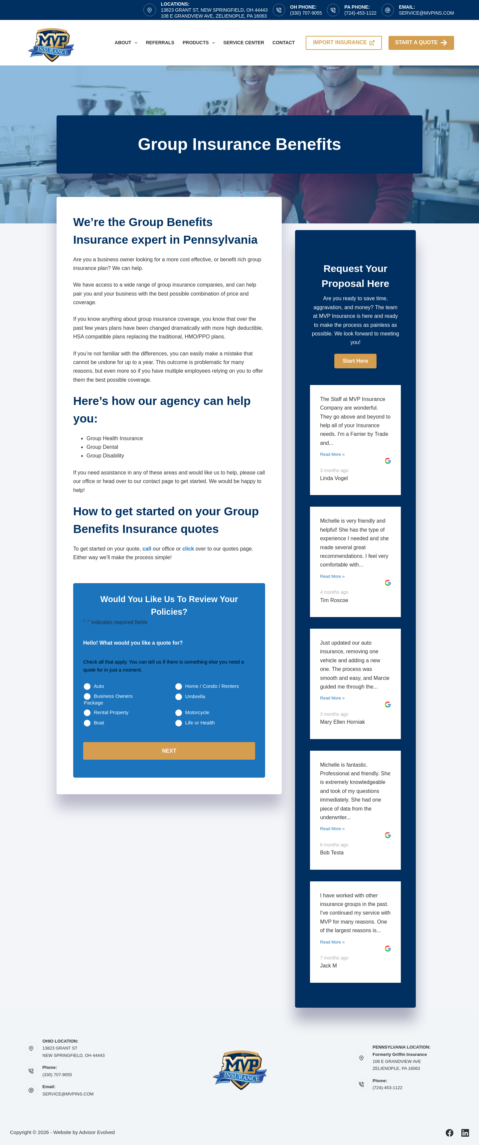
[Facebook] (449, 1133)
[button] (355, 361)
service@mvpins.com (426, 13)
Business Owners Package (108, 699)
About (127, 43)
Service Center (243, 42)
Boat (99, 722)
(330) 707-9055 (306, 13)
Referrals (160, 42)
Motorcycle (197, 712)
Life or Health (200, 722)
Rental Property (111, 712)
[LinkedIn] (465, 1133)
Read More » (332, 454)
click (188, 549)
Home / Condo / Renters (212, 686)
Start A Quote (421, 42)
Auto (99, 686)
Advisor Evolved (97, 1132)
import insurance (344, 42)
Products (200, 43)
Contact (283, 42)
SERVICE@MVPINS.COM (68, 1093)
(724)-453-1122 (360, 13)
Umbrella (195, 696)
